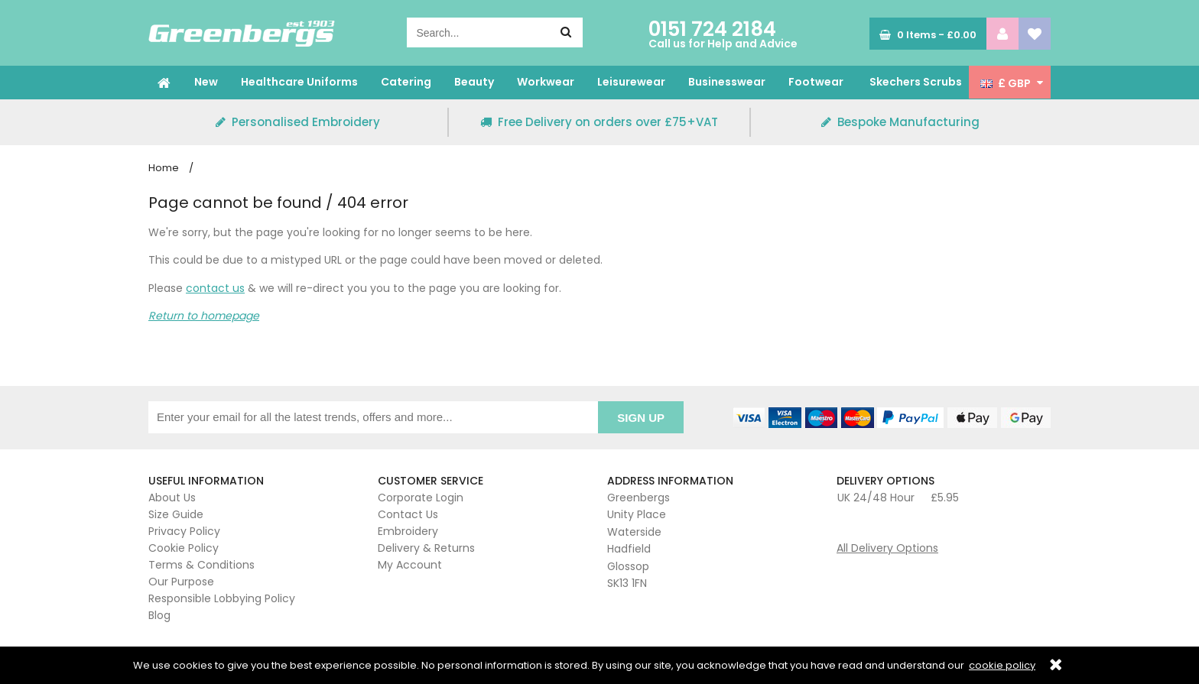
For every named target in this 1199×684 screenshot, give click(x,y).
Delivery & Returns (426, 548)
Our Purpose (181, 581)
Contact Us (408, 514)
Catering (406, 81)
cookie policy (1002, 665)
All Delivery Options (887, 548)
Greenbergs (241, 34)
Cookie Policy (183, 548)
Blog (159, 615)
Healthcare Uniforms (299, 81)
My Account (410, 564)
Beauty (474, 81)
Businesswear (726, 81)
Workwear (545, 81)
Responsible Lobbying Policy (221, 598)
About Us (172, 497)
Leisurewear (631, 81)
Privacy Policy (184, 531)
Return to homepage (203, 315)
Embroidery (408, 531)
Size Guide (175, 514)
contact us (215, 288)
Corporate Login (420, 497)
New (206, 81)
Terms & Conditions (201, 564)
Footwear (815, 81)
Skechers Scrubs (915, 81)
